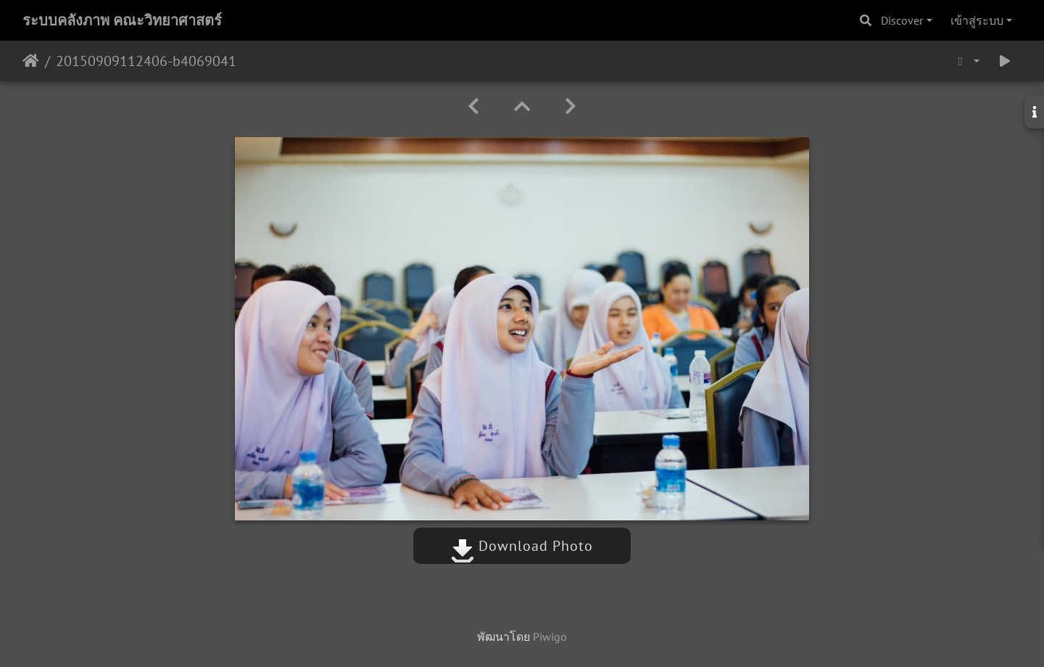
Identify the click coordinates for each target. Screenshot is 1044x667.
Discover (902, 20)
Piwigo (550, 636)
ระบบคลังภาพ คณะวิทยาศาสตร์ (122, 20)
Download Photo (522, 545)
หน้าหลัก (30, 61)
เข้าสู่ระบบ (976, 20)
